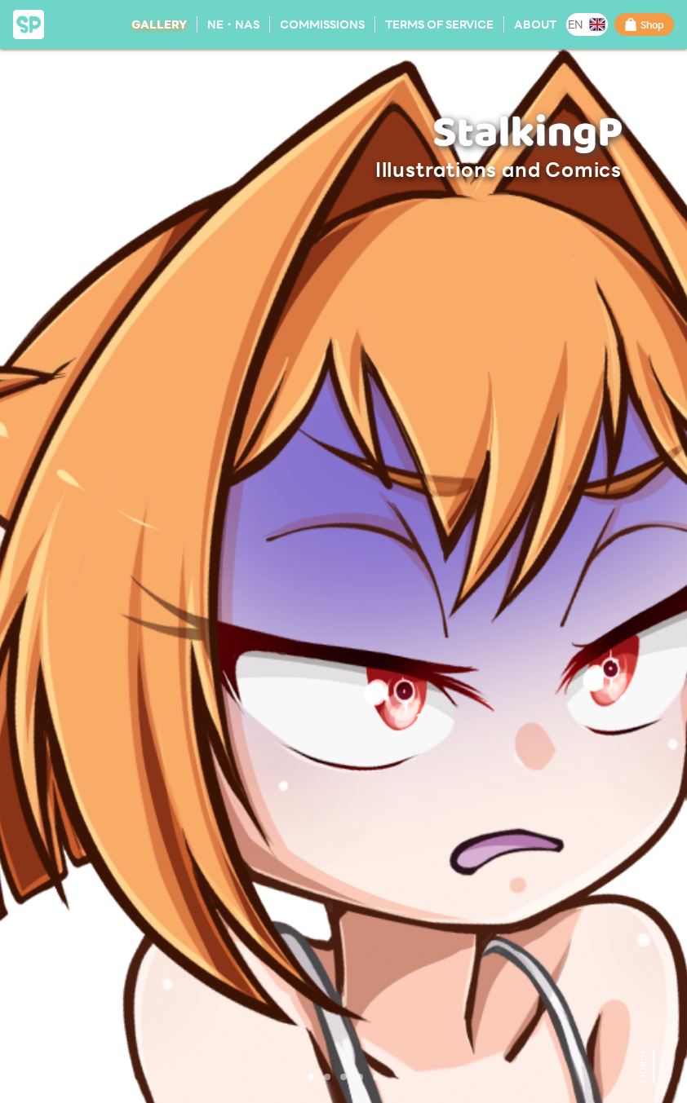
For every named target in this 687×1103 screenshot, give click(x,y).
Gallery (159, 24)
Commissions (322, 24)
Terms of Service (439, 24)
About (535, 24)
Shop (644, 24)
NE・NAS (233, 24)
